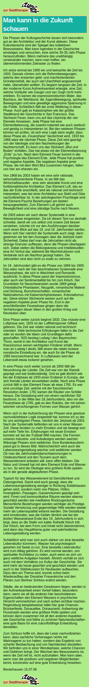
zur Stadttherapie (21, 10)
